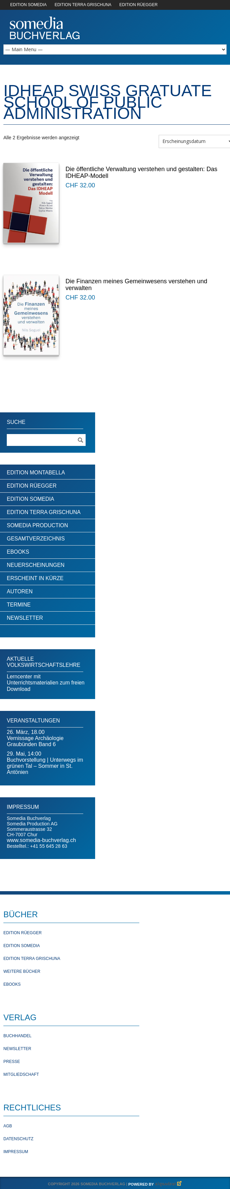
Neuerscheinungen (36, 565)
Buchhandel (17, 1035)
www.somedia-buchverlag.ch (41, 840)
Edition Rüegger (31, 486)
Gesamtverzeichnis (36, 538)
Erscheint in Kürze (35, 578)
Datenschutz (18, 1138)
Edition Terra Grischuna (44, 512)
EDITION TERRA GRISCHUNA (83, 4)
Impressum (15, 1151)
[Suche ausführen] (80, 440)
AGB (7, 1126)
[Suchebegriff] (46, 440)
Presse (11, 1061)
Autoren (20, 591)
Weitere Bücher (21, 971)
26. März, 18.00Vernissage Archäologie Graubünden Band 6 (35, 738)
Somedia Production (37, 525)
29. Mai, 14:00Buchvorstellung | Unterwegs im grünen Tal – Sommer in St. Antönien (45, 763)
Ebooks (18, 552)
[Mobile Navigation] (115, 49)
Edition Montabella (36, 472)
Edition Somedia (30, 499)
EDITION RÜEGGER (138, 4)
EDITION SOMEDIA (28, 4)
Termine (19, 605)
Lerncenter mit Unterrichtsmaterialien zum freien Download (46, 683)
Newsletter (25, 618)
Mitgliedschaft (21, 1074)
